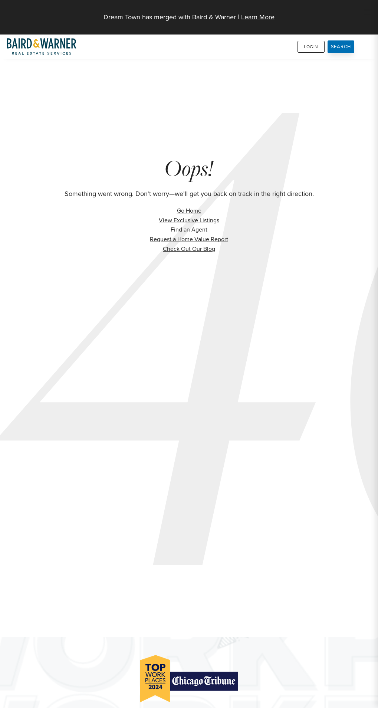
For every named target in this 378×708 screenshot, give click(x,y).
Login (311, 46)
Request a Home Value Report (189, 239)
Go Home (189, 210)
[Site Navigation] (368, 13)
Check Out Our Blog (189, 249)
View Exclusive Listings (189, 220)
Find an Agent (189, 229)
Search (341, 46)
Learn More (258, 17)
